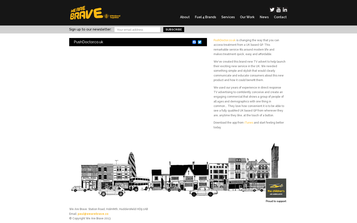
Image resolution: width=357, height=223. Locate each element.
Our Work (247, 17)
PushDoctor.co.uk (225, 40)
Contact (280, 17)
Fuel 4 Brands (205, 17)
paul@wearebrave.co (93, 213)
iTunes (248, 122)
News (264, 17)
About (185, 17)
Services (228, 17)
